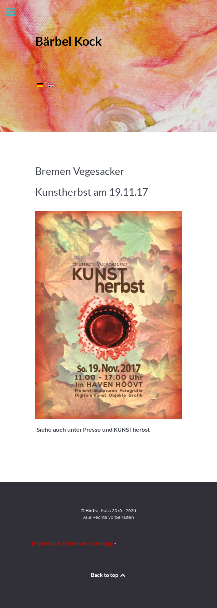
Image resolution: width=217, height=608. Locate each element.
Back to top (108, 575)
